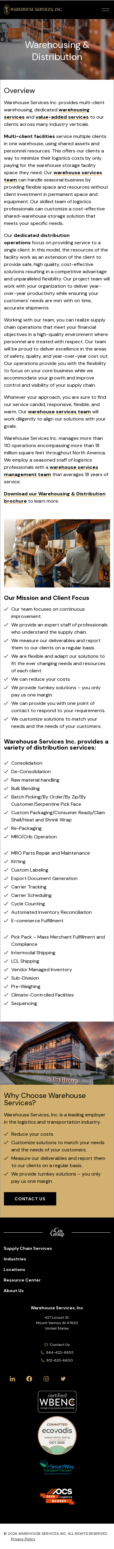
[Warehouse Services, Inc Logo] (33, 9)
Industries (15, 1259)
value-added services (62, 117)
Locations (14, 1269)
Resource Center (22, 1280)
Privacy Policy (23, 1539)
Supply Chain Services (28, 1248)
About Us (14, 1290)
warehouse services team (59, 411)
